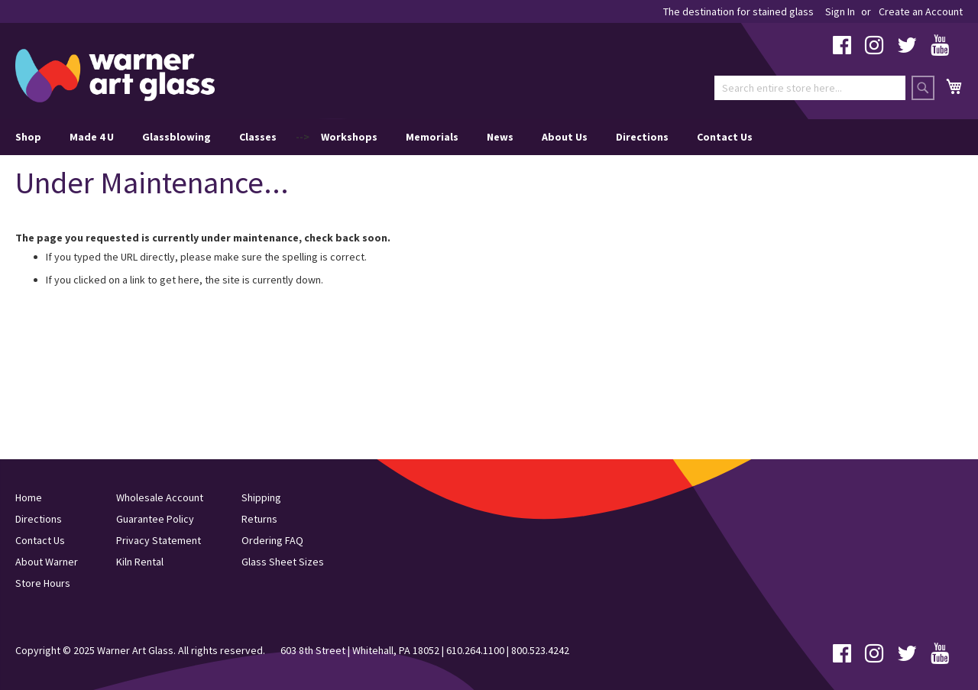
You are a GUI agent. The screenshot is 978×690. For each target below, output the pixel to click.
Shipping (261, 497)
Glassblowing (176, 137)
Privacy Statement (158, 540)
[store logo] (115, 75)
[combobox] (809, 88)
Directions (642, 137)
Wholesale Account (159, 497)
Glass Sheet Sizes (282, 562)
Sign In (840, 11)
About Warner (46, 562)
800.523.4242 (540, 650)
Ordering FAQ (272, 540)
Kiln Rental (140, 562)
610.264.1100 (475, 650)
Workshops (349, 137)
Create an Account (921, 11)
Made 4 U (92, 137)
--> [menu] (384, 137)
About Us (565, 137)
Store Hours (42, 583)
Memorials (432, 137)
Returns (259, 519)
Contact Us (725, 137)
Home (28, 497)
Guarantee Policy (155, 519)
